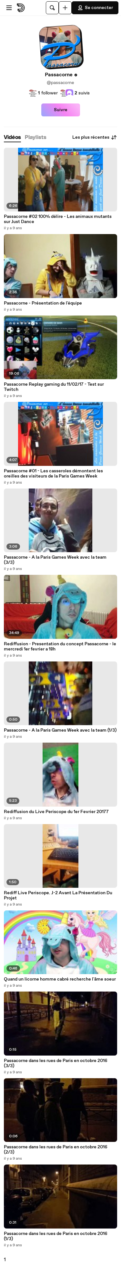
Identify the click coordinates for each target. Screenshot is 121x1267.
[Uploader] (65, 7)
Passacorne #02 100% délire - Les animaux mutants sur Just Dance (58, 219)
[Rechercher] (52, 7)
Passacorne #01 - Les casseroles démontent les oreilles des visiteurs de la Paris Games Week (53, 473)
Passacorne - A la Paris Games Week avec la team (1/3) (60, 730)
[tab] (12, 138)
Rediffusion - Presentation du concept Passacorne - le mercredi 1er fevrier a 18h (60, 646)
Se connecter (95, 8)
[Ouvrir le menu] (9, 7)
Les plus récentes (94, 137)
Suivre (60, 110)
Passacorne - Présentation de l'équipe (43, 303)
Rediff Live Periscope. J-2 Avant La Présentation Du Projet (58, 895)
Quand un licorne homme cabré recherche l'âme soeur (60, 979)
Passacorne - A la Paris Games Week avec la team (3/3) (55, 560)
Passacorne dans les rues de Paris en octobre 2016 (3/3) (55, 1063)
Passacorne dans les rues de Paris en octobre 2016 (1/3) (55, 1236)
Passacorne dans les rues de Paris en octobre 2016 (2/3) (55, 1149)
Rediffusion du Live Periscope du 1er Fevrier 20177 (56, 811)
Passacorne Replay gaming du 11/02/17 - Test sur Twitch (54, 387)
